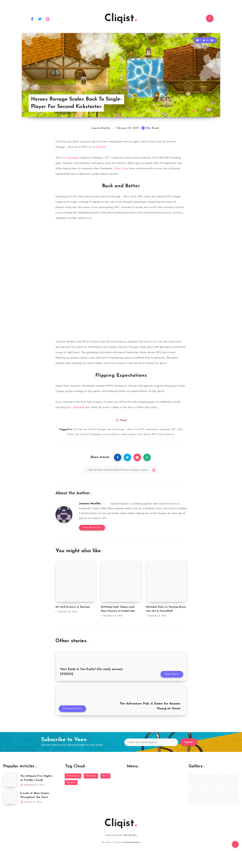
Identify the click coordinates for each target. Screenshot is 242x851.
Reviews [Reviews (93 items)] (71, 782)
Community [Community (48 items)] (73, 776)
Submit (189, 742)
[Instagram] (48, 19)
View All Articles (92, 528)
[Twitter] (40, 19)
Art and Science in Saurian (72, 607)
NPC (173, 429)
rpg (77, 434)
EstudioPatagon (132, 842)
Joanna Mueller (90, 503)
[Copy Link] (121, 470)
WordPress (130, 835)
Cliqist (120, 19)
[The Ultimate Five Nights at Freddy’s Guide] (10, 780)
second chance (110, 434)
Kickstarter (100, 147)
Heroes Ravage (97, 429)
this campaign (75, 407)
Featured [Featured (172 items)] (91, 776)
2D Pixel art (80, 429)
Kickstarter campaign (158, 429)
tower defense (166, 434)
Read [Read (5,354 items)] (105, 776)
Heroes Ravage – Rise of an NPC (126, 429)
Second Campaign (90, 434)
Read (123, 420)
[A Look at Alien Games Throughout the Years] (10, 797)
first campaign (70, 158)
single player (128, 434)
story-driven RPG (146, 434)
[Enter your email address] (151, 742)
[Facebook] (32, 19)
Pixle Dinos (121, 168)
